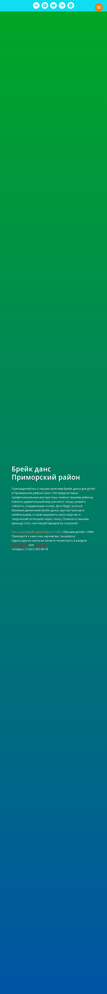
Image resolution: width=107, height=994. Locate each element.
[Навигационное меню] (99, 7)
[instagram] (45, 5)
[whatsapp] (70, 5)
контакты (40, 545)
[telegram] (62, 5)
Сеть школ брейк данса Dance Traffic (37, 532)
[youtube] (53, 5)
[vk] (36, 5)
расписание (20, 545)
